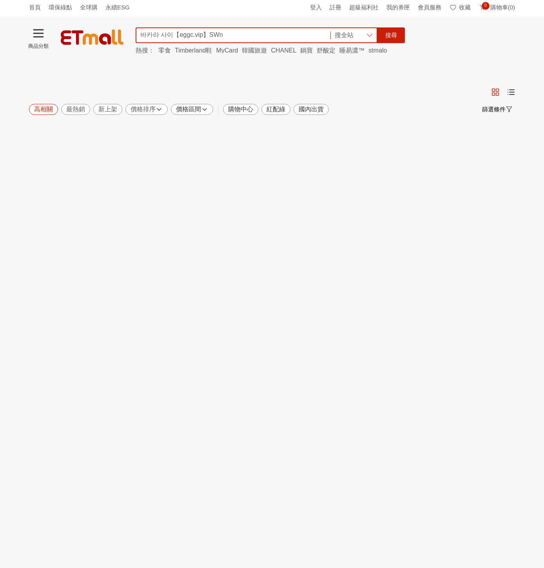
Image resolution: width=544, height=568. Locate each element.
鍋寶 (306, 50)
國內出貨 (311, 109)
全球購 (89, 7)
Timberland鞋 (193, 50)
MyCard (227, 50)
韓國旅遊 (254, 50)
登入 (316, 7)
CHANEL (283, 50)
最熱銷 (75, 109)
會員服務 (429, 7)
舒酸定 (326, 50)
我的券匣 (398, 7)
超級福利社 (364, 7)
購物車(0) (497, 7)
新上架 (107, 109)
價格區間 (192, 109)
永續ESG (117, 7)
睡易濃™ (351, 50)
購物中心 (240, 109)
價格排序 (147, 109)
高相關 (43, 109)
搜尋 (391, 35)
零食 (164, 50)
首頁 (35, 7)
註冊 (335, 7)
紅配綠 (276, 109)
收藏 (460, 7)
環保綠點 (60, 7)
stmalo (377, 50)
